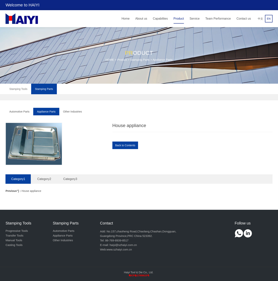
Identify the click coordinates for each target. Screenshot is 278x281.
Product (179, 18)
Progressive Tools (16, 230)
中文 (260, 18)
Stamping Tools (18, 88)
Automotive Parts (19, 111)
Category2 (44, 179)
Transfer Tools (14, 235)
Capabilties (160, 18)
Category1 (18, 179)
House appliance (23, 190)
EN (268, 18)
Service (195, 18)
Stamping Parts (140, 59)
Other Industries (72, 111)
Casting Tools (13, 245)
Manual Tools (13, 240)
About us (141, 18)
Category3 (70, 179)
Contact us (243, 18)
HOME (110, 59)
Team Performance (218, 18)
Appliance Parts (46, 111)
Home (126, 18)
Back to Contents (125, 145)
